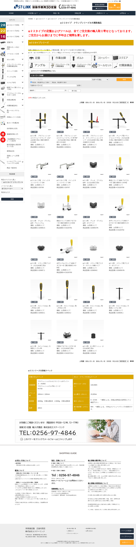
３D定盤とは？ (32, 13)
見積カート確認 (114, 6)
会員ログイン (126, 542)
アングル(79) (11, 77)
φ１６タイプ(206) (13, 36)
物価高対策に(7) (12, 134)
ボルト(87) (10, 59)
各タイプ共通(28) (13, 123)
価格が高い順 (100, 102)
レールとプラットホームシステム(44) (14, 162)
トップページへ (126, 536)
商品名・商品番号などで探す (39, 82)
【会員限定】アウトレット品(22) (14, 140)
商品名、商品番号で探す (58, 82)
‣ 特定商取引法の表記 (90, 528)
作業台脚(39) (11, 100)
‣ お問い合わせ (89, 531)
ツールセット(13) (13, 54)
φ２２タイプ (40, 19)
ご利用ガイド (100, 13)
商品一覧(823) (12, 168)
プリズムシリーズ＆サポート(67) (14, 94)
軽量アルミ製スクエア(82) (14, 88)
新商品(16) (10, 151)
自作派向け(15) (12, 128)
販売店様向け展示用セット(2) (14, 145)
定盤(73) (10, 42)
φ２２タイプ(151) (13, 31)
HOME (11, 13)
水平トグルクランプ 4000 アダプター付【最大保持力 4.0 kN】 (66, 265)
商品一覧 (56, 13)
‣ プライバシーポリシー (72, 533)
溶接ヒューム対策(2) (13, 156)
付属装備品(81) (12, 105)
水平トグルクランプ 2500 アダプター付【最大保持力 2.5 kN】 (119, 223)
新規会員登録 (99, 5)
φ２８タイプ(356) (13, 25)
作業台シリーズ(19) (13, 117)
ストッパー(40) (12, 71)
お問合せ (123, 13)
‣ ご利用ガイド (70, 531)
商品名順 (115, 102)
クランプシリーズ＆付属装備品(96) (14, 65)
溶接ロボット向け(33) (13, 48)
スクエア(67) (11, 82)
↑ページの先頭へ (127, 531)
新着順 (109, 102)
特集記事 (78, 13)
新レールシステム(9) (13, 111)
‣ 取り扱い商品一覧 (71, 528)
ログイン (100, 8)
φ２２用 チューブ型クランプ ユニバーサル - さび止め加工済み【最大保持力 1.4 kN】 (119, 138)
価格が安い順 (90, 102)
